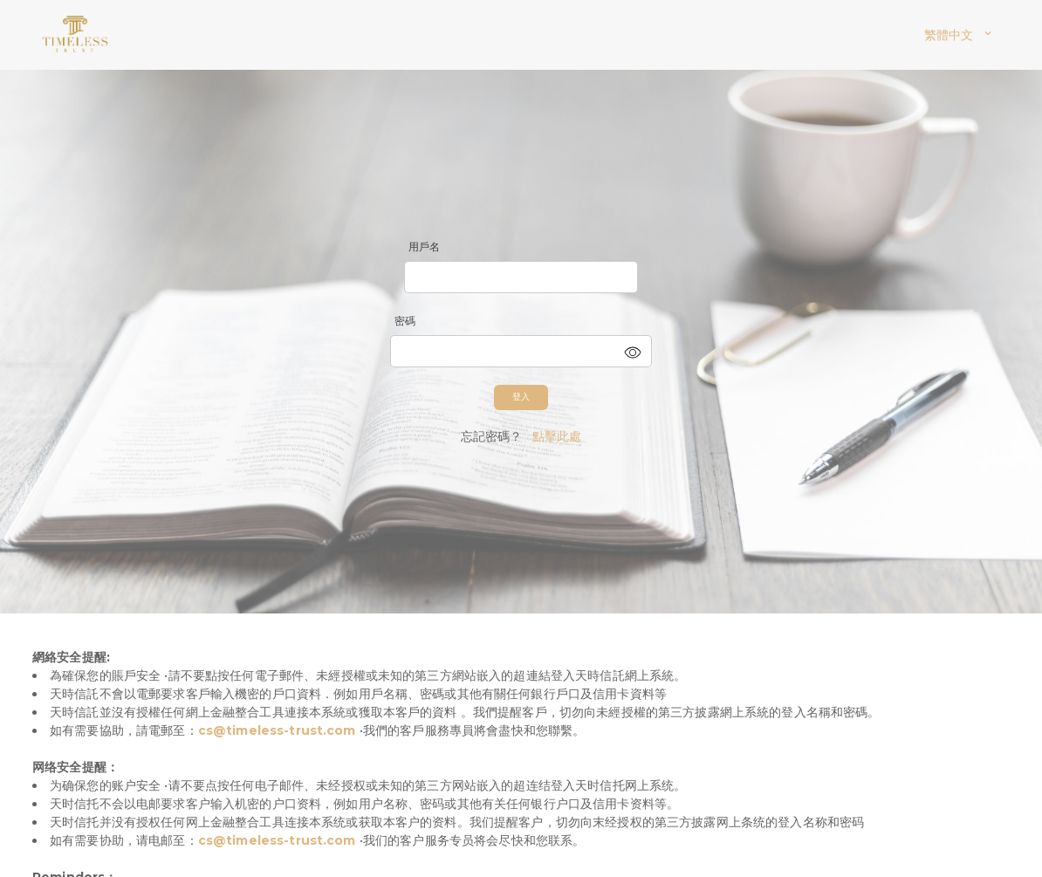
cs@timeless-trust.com (277, 730)
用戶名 (424, 246)
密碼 (404, 320)
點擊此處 (557, 436)
